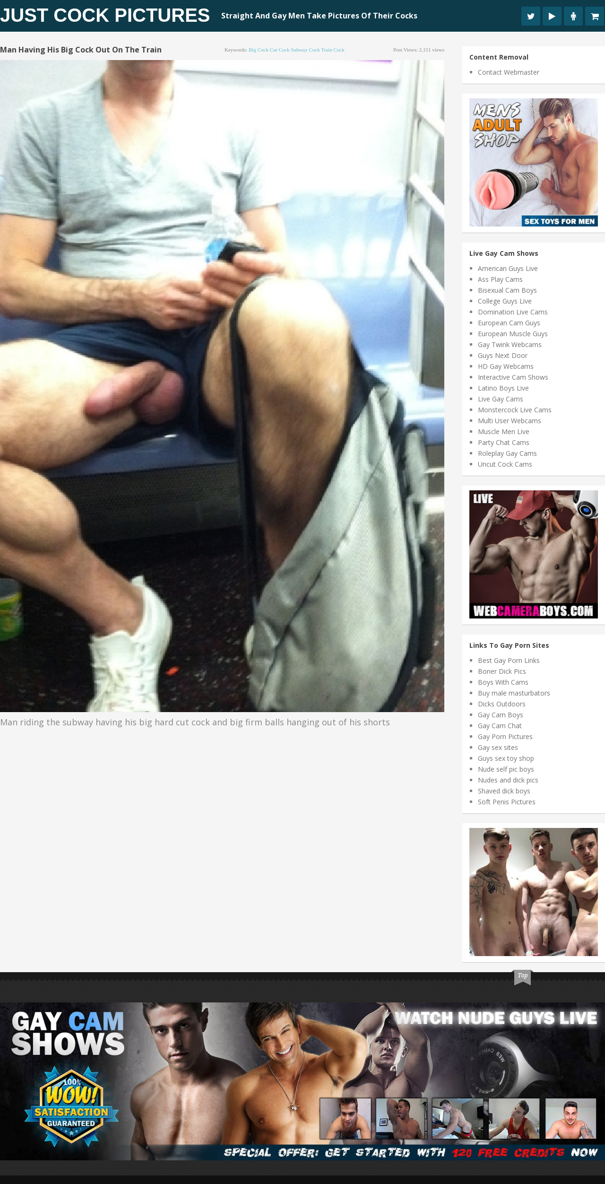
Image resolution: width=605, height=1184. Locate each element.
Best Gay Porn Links (509, 660)
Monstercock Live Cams (515, 409)
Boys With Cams (503, 682)
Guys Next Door (502, 355)
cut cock (280, 49)
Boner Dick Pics (502, 671)
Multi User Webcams (509, 420)
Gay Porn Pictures (505, 736)
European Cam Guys (509, 322)
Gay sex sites (498, 747)
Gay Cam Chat (500, 725)
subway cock (305, 49)
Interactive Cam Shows (513, 377)
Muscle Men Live (503, 431)
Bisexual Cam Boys (507, 290)
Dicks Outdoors (502, 703)
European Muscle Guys (513, 333)
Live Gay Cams (500, 398)
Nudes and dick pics (508, 779)
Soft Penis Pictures (507, 801)
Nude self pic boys (506, 769)
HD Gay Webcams (506, 366)
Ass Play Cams (500, 279)
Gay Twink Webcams (510, 344)
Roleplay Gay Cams (507, 453)
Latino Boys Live (503, 387)
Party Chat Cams (503, 442)
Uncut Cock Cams (505, 464)
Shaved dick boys (504, 790)
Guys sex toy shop (506, 758)
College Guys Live (505, 300)
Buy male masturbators (514, 692)
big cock (258, 49)
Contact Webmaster (508, 72)
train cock (332, 49)
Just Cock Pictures (105, 15)
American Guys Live (508, 268)
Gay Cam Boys (500, 714)
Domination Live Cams (513, 311)
